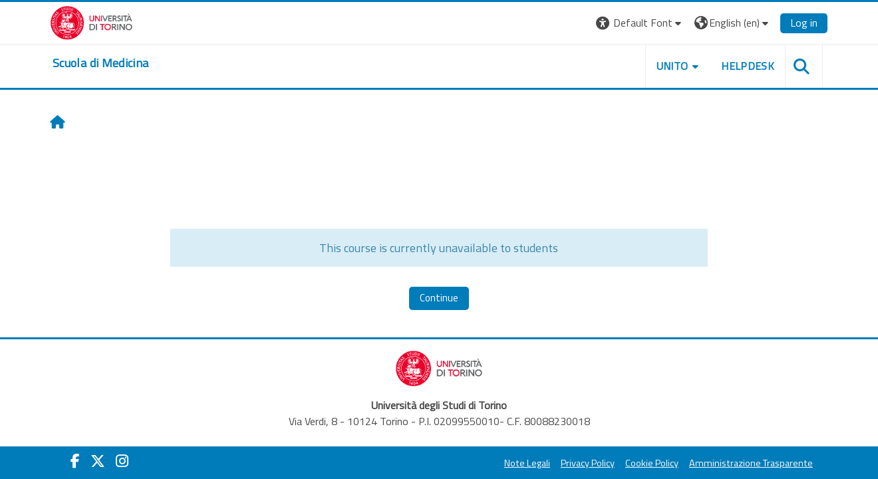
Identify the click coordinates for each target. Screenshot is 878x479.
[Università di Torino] (91, 21)
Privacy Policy (588, 463)
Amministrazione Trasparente (751, 463)
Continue (439, 297)
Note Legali (527, 463)
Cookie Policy (651, 463)
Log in (803, 23)
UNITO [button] (672, 66)
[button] (640, 23)
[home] (100, 63)
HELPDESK (747, 66)
